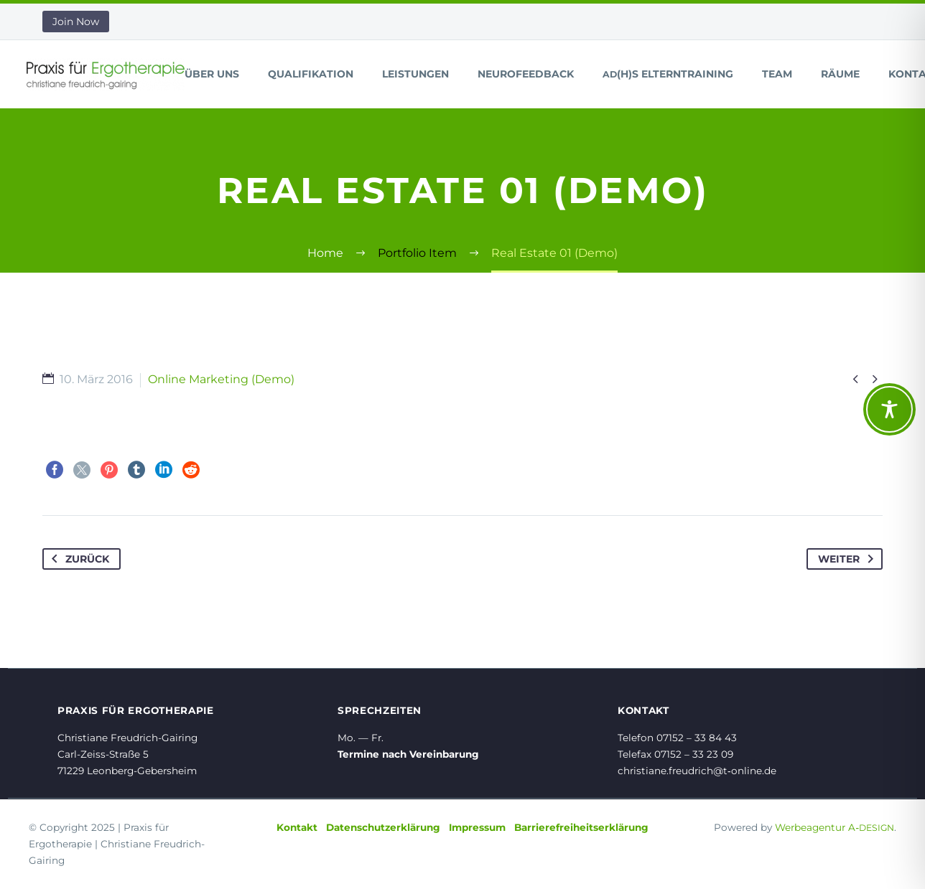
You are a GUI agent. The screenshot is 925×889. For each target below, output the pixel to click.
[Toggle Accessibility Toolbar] (889, 409)
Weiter (848, 559)
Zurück (77, 559)
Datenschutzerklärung (383, 827)
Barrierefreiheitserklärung (581, 827)
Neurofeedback (526, 73)
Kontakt (296, 827)
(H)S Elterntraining (668, 73)
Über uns (212, 73)
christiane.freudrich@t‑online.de (697, 770)
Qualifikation (310, 73)
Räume (840, 73)
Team (777, 73)
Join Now (75, 21)
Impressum (477, 827)
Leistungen (415, 73)
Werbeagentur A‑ (834, 827)
